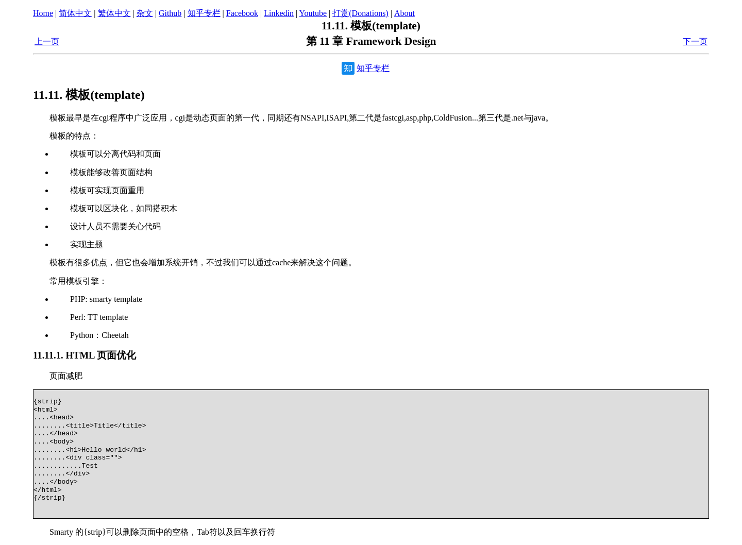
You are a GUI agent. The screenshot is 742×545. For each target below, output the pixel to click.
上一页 (47, 41)
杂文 (145, 13)
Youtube (313, 13)
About (404, 13)
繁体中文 (114, 13)
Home (43, 13)
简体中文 (75, 13)
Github (170, 13)
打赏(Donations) (360, 13)
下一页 (695, 41)
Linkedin (279, 13)
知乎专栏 (204, 13)
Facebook (242, 13)
